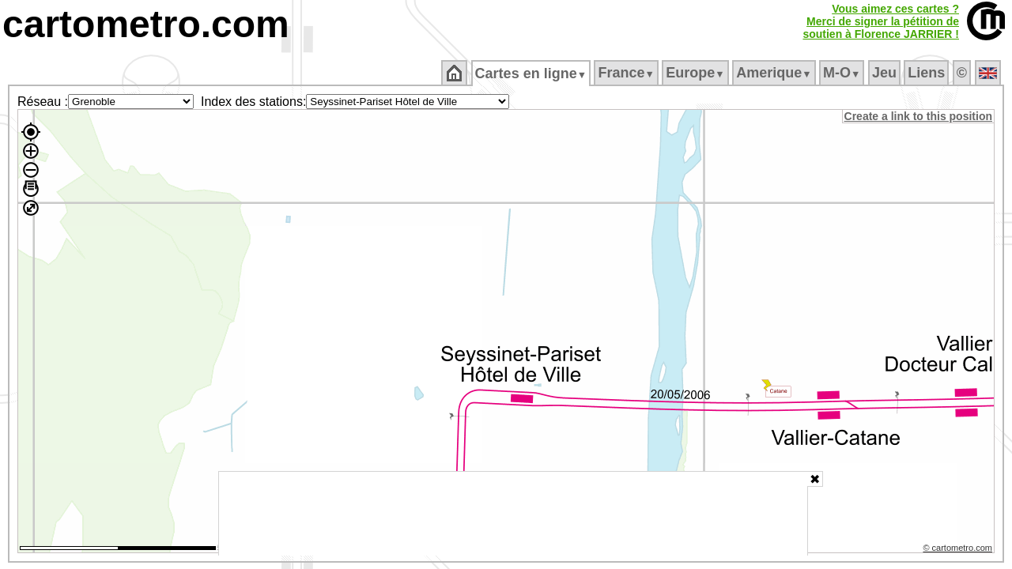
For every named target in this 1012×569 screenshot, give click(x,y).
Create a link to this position (919, 116)
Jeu (885, 73)
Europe (696, 73)
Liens (927, 73)
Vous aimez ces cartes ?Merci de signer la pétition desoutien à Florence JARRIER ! (880, 21)
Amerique (775, 73)
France (627, 73)
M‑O (843, 73)
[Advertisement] (513, 513)
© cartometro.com (959, 550)
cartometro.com (145, 24)
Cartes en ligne (531, 73)
